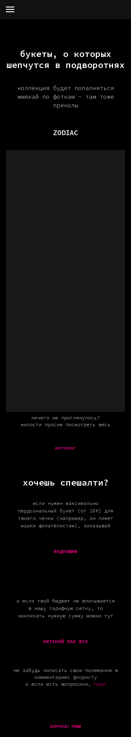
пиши (100, 684)
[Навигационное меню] (10, 10)
